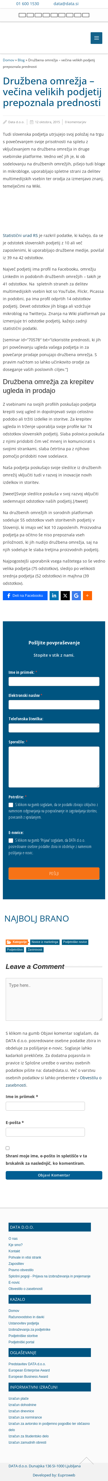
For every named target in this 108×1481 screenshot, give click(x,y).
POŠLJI (54, 873)
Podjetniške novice (75, 942)
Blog (21, 60)
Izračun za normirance (25, 1417)
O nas (13, 1239)
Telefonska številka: (26, 718)
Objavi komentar (54, 1175)
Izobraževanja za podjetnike (29, 1330)
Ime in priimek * (22, 1096)
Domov (8, 60)
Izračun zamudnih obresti (27, 1443)
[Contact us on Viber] (88, 3)
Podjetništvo (15, 949)
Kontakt (14, 1251)
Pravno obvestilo (21, 1270)
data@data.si (66, 3)
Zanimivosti (35, 949)
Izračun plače (18, 1399)
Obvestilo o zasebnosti (25, 1289)
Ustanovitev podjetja (24, 1323)
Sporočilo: (18, 741)
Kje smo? (16, 1245)
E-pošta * (15, 1122)
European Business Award (28, 1377)
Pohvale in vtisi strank (25, 1257)
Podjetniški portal (21, 1342)
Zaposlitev (16, 1264)
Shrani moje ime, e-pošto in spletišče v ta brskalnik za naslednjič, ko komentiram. (46, 1159)
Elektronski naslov (25, 695)
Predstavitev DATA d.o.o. (27, 1364)
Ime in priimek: (23, 672)
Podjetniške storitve (23, 1336)
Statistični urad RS (20, 235)
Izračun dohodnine (22, 1405)
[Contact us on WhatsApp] (96, 3)
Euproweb (66, 1475)
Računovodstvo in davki (26, 1317)
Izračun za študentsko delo (29, 1436)
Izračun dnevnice (21, 1411)
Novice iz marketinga (45, 942)
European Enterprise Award (29, 1370)
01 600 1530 (27, 3)
